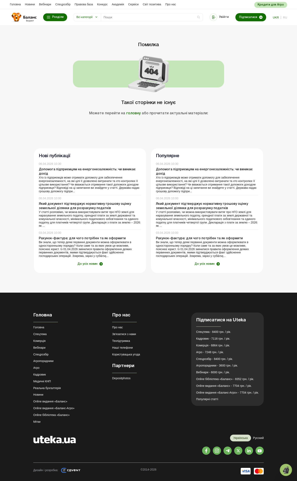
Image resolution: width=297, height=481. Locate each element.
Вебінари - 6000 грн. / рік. (213, 372)
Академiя (118, 4)
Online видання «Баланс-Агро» (53, 408)
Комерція (39, 340)
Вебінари (45, 4)
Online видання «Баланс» (50, 401)
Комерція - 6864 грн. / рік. (213, 345)
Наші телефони (122, 347)
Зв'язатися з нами (124, 334)
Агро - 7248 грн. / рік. (210, 352)
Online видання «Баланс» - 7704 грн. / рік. (224, 385)
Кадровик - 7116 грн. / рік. (213, 338)
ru (285, 17)
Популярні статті (207, 399)
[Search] (152, 17)
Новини (30, 4)
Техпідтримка (121, 340)
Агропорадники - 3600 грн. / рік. (217, 365)
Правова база (84, 4)
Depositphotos (121, 378)
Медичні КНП (42, 381)
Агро (36, 367)
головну (133, 113)
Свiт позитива (152, 4)
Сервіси (133, 4)
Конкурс (102, 4)
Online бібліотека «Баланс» (51, 415)
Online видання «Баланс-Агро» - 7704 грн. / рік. (227, 392)
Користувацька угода (126, 354)
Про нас (170, 4)
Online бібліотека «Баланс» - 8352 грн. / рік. (225, 379)
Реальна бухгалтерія (47, 388)
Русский (258, 438)
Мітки (36, 421)
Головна (15, 4)
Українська (240, 438)
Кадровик (39, 374)
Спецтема (40, 334)
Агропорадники (43, 361)
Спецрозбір (62, 4)
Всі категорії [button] (84, 17)
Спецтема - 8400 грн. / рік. (213, 331)
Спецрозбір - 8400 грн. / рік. (214, 359)
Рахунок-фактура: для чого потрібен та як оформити (82, 238)
